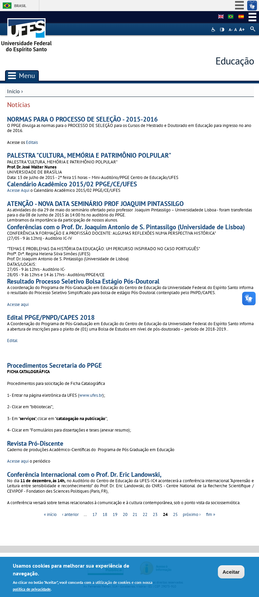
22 (145, 514)
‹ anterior (70, 514)
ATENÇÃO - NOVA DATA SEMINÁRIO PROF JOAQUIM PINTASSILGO (95, 203)
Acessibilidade (214, 29)
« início (50, 514)
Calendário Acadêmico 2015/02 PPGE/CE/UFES (72, 184)
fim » (210, 514)
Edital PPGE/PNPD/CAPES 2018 (51, 317)
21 (135, 514)
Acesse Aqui (18, 190)
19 (115, 514)
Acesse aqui (18, 304)
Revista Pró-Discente (35, 443)
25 (175, 514)
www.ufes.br (91, 395)
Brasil (20, 5)
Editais (32, 142)
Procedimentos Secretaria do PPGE (54, 365)
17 (94, 514)
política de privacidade (32, 590)
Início (13, 91)
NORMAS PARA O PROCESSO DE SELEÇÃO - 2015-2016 (82, 119)
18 (105, 514)
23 (155, 514)
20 (125, 514)
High (222, 29)
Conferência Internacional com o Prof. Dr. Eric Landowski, (84, 474)
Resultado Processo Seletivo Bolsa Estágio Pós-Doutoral (83, 281)
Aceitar (231, 573)
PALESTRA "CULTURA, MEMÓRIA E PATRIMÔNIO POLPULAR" (89, 155)
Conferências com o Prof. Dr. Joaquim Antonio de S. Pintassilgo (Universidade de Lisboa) (126, 227)
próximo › (192, 514)
